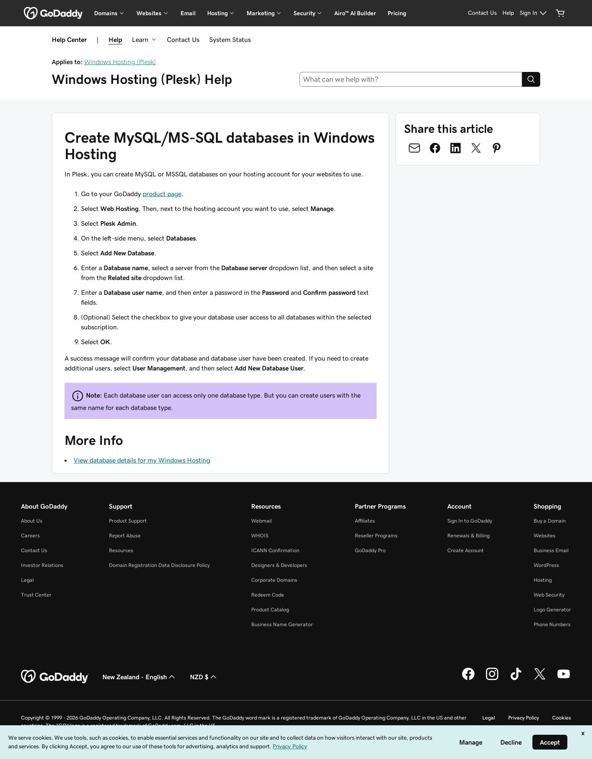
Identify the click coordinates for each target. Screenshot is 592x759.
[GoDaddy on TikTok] (516, 679)
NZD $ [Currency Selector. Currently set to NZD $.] (204, 677)
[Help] (508, 13)
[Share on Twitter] (476, 148)
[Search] (531, 79)
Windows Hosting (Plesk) (120, 61)
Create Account (465, 550)
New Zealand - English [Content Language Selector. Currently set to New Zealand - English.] (139, 677)
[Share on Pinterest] (496, 148)
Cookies (561, 717)
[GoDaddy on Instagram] (492, 679)
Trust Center (36, 594)
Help (115, 39)
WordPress (546, 565)
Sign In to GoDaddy (469, 520)
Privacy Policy (523, 717)
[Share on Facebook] (435, 148)
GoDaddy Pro (370, 550)
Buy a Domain (550, 520)
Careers (30, 535)
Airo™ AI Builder (355, 13)
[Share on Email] (414, 148)
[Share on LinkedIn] (455, 148)
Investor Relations (42, 565)
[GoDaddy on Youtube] (563, 679)
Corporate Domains (274, 580)
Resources (121, 550)
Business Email (551, 550)
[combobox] (411, 79)
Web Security (549, 594)
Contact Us (183, 39)
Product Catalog (270, 609)
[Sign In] (534, 13)
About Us (31, 520)
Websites (544, 535)
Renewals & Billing (468, 535)
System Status (230, 39)
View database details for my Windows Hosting (142, 460)
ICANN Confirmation (275, 550)
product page (162, 193)
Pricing (397, 13)
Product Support (128, 520)
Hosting (543, 580)
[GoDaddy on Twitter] (539, 679)
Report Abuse (125, 535)
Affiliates (365, 520)
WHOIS (259, 535)
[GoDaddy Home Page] (55, 677)
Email (188, 13)
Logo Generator (552, 609)
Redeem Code (267, 594)
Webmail (261, 520)
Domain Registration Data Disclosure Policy (159, 565)
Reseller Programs (376, 535)
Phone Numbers (552, 624)
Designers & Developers (279, 565)
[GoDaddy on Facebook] (468, 679)
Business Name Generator (282, 624)
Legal (27, 580)
